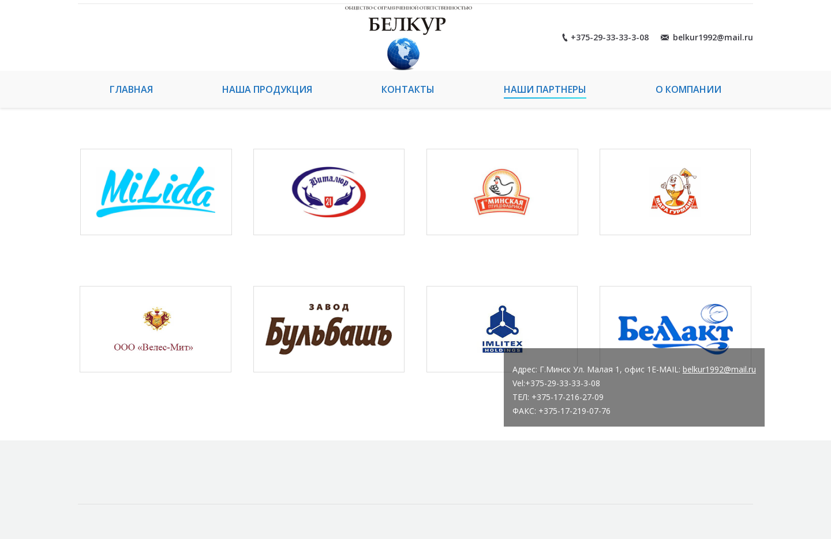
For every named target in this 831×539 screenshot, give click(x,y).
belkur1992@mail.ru (719, 369)
